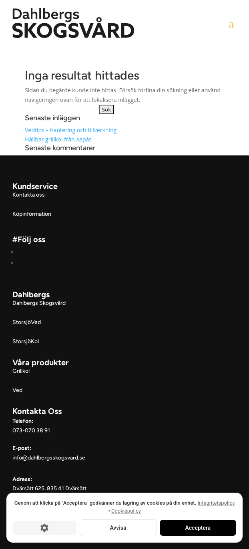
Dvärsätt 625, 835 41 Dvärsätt (49, 488)
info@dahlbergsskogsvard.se (48, 457)
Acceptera (198, 528)
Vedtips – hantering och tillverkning (70, 130)
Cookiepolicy (126, 511)
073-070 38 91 (31, 430)
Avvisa (118, 528)
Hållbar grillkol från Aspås (58, 139)
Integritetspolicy (216, 503)
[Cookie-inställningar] (44, 528)
